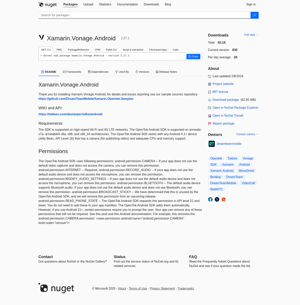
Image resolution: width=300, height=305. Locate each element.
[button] (193, 56)
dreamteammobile (229, 143)
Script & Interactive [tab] (133, 49)
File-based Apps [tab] (158, 49)
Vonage (248, 158)
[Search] (255, 15)
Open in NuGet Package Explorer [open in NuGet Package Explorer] (235, 107)
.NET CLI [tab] (46, 49)
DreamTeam (234, 177)
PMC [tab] (59, 49)
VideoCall (248, 183)
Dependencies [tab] (98, 72)
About (122, 288)
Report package (224, 123)
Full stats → (251, 34)
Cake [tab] (175, 49)
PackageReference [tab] (78, 49)
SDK (213, 164)
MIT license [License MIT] (221, 91)
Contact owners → (247, 134)
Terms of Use (138, 288)
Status (120, 257)
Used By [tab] (122, 72)
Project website (223, 84)
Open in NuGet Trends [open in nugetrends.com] (228, 115)
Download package (226, 99)
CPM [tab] (97, 49)
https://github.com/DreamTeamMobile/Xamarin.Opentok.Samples (85, 98)
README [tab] (48, 72)
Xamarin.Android (221, 170)
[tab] (70, 4)
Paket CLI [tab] (111, 49)
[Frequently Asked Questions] (193, 257)
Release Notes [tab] (166, 72)
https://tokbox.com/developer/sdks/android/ (70, 114)
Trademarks (186, 288)
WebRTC (216, 189)
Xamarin (228, 164)
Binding (215, 177)
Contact (45, 257)
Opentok (216, 158)
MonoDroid (246, 170)
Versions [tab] (142, 72)
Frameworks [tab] (72, 72)
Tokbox (232, 158)
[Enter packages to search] (144, 15)
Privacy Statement (162, 288)
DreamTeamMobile (223, 183)
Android (244, 164)
